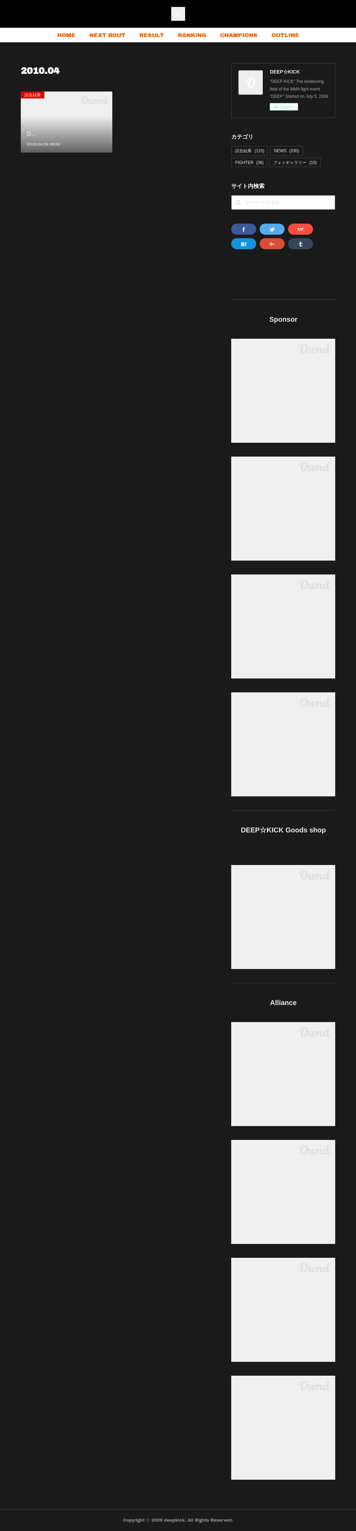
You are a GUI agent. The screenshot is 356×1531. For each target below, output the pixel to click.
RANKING (192, 35)
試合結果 (32, 95)
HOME (66, 35)
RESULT (151, 35)
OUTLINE (285, 35)
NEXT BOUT (107, 35)
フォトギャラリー (294, 162)
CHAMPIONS (239, 35)
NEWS (286, 150)
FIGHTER (249, 162)
